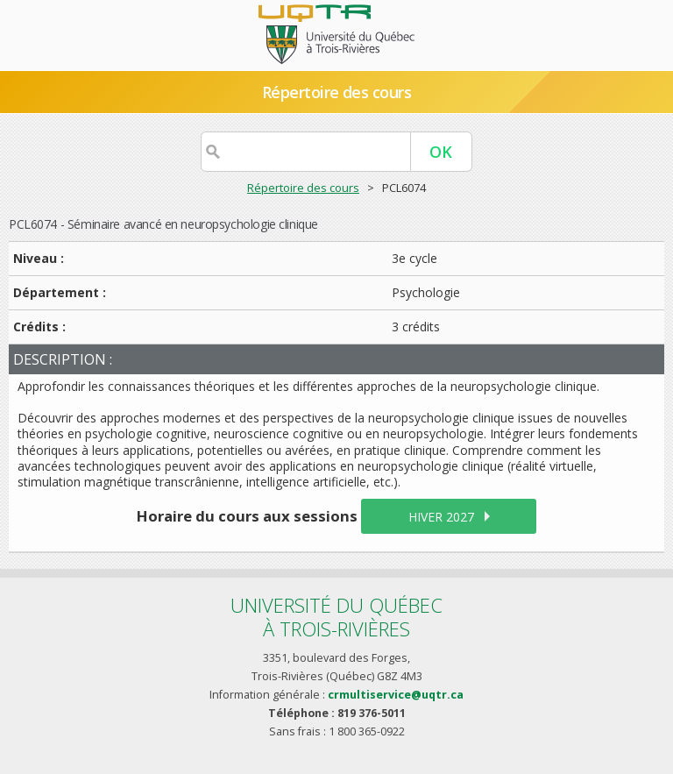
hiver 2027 (441, 516)
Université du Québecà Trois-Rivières (336, 617)
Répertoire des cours (336, 92)
